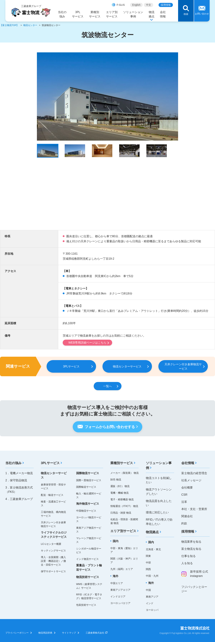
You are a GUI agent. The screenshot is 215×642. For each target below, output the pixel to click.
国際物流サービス (87, 473)
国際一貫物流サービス (88, 480)
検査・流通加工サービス (53, 503)
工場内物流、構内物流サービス (53, 514)
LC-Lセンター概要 (51, 543)
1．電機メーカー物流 (19, 473)
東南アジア (152, 596)
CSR (184, 494)
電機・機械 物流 (119, 492)
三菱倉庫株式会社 (95, 632)
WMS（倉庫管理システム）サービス (89, 586)
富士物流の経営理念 (194, 473)
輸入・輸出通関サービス (88, 495)
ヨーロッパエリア (120, 603)
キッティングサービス (53, 550)
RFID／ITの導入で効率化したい (159, 521)
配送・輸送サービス (52, 495)
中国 (148, 590)
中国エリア (116, 583)
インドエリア (117, 596)
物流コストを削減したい (159, 480)
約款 (184, 523)
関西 (148, 569)
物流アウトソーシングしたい (159, 491)
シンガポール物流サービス (88, 550)
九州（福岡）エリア (121, 569)
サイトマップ (69, 632)
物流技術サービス (87, 577)
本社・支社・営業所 (194, 509)
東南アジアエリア (120, 589)
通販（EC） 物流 (120, 486)
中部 (148, 562)
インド (149, 603)
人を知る (187, 563)
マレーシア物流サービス (88, 540)
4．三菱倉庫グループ (19, 499)
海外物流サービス (87, 503)
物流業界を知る (191, 541)
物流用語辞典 (45, 632)
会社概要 (187, 487)
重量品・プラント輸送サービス (89, 567)
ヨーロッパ (152, 609)
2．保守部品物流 (16, 480)
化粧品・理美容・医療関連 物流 (124, 521)
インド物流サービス (87, 559)
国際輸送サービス (86, 486)
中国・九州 (152, 575)
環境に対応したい (157, 512)
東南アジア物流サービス (88, 529)
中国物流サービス (86, 510)
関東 (148, 555)
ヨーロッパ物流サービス (88, 519)
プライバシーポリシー (17, 632)
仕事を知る (188, 556)
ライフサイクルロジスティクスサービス (54, 534)
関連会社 (187, 516)
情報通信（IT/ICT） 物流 (124, 506)
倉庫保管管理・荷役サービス (53, 486)
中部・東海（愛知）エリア (124, 550)
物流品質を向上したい (159, 503)
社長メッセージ (191, 480)
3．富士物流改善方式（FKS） (19, 489)
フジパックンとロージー (194, 589)
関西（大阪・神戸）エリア (124, 560)
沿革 (184, 501)
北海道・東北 (153, 549)
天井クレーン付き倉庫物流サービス (53, 524)
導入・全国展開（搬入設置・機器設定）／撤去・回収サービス (53, 561)
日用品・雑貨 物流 (120, 512)
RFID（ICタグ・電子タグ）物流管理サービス (89, 596)
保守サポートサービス (53, 571)
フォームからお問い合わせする (110, 427)
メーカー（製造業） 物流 (124, 472)
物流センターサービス (54, 475)
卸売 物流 (115, 479)
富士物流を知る (191, 548)
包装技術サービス (86, 604)
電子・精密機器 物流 (122, 499)
